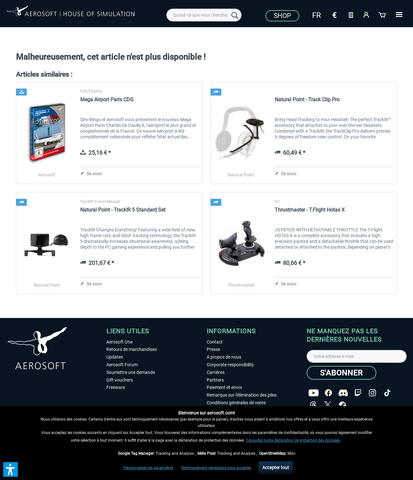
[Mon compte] (366, 14)
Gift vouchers (119, 380)
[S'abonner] (341, 373)
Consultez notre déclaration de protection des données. (293, 440)
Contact (215, 342)
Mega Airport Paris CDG (107, 100)
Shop (282, 15)
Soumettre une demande (130, 372)
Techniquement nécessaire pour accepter (216, 468)
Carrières (216, 372)
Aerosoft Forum (122, 364)
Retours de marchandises (131, 349)
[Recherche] (234, 15)
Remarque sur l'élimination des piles (242, 395)
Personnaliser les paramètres (148, 468)
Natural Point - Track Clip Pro (307, 100)
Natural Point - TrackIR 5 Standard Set (122, 210)
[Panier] (382, 14)
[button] (10, 469)
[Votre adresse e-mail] (357, 356)
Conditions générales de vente (236, 402)
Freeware (115, 387)
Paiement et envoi (224, 387)
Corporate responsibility (230, 364)
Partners (215, 380)
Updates (114, 357)
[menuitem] (203, 15)
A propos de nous (224, 357)
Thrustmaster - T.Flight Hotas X (310, 210)
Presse (213, 349)
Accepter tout (275, 467)
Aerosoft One (119, 342)
